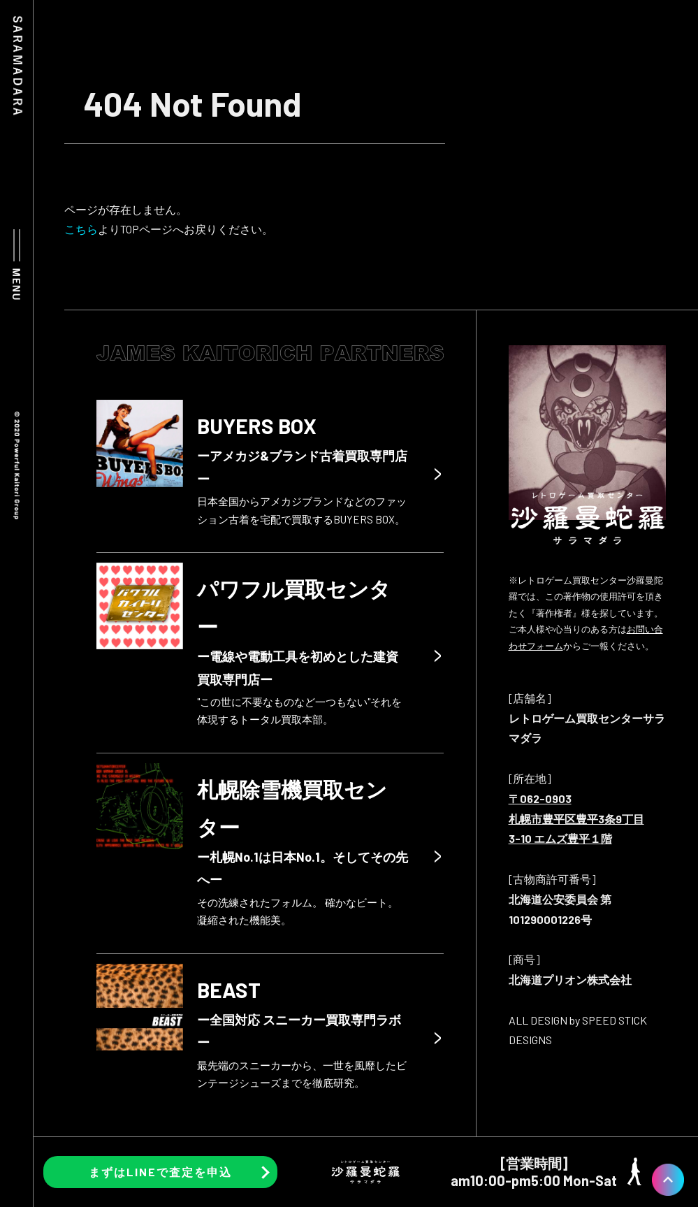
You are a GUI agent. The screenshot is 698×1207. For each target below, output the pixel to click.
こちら (81, 229)
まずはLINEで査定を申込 (160, 1171)
